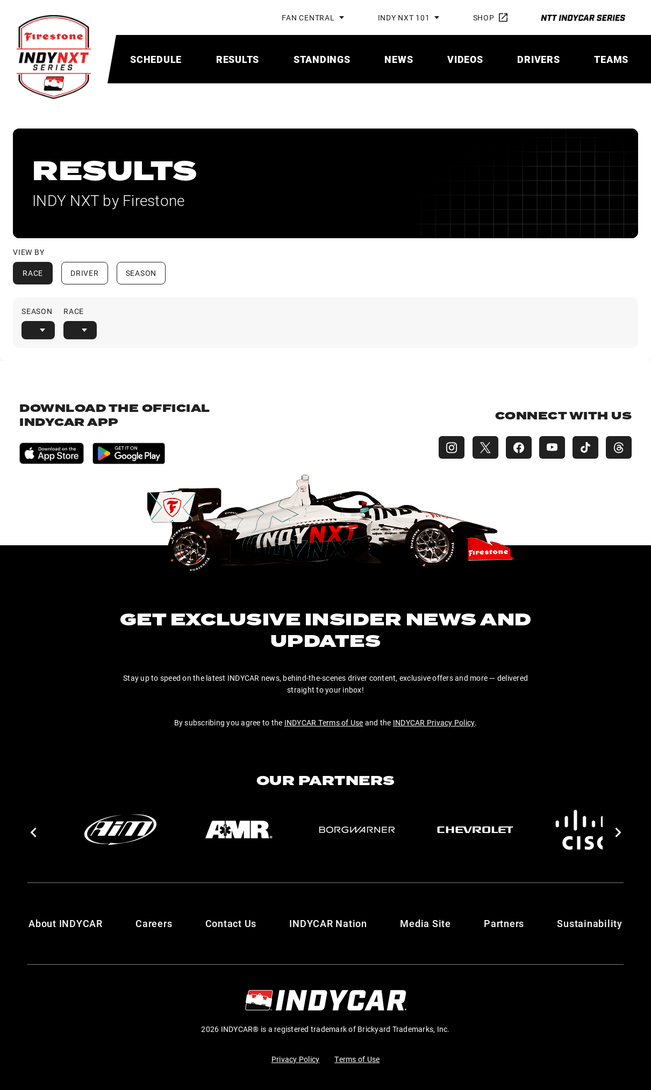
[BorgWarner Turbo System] (357, 829)
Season (141, 273)
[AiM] (120, 829)
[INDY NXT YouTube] (550, 447)
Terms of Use (357, 1059)
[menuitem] (156, 59)
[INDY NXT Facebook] (515, 447)
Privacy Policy (295, 1059)
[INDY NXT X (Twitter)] (481, 447)
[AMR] (238, 829)
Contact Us (231, 923)
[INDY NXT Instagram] (447, 447)
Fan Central (308, 17)
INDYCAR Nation (328, 923)
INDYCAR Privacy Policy (434, 722)
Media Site (425, 923)
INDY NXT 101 (404, 17)
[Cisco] (593, 829)
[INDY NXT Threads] (619, 447)
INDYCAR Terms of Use (323, 722)
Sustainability (590, 923)
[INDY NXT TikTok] (584, 447)
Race (33, 273)
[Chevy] (475, 829)
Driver (84, 273)
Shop (490, 17)
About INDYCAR (65, 923)
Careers (153, 923)
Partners (504, 923)
